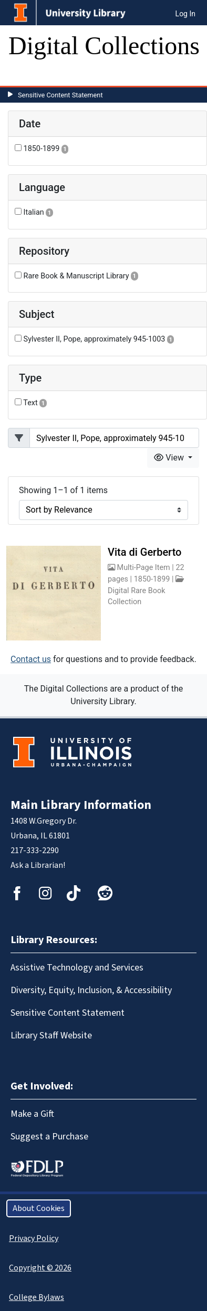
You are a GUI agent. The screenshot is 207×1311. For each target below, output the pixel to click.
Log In (185, 13)
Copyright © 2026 (40, 1268)
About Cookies (39, 1208)
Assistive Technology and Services (77, 967)
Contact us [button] (31, 659)
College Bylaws (36, 1297)
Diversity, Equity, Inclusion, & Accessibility (91, 990)
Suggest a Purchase (49, 1136)
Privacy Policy (33, 1238)
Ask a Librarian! (38, 865)
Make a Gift (32, 1113)
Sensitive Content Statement (60, 95)
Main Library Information (81, 805)
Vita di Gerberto (144, 552)
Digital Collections (104, 45)
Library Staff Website (51, 1035)
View (170, 458)
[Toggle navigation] (23, 75)
